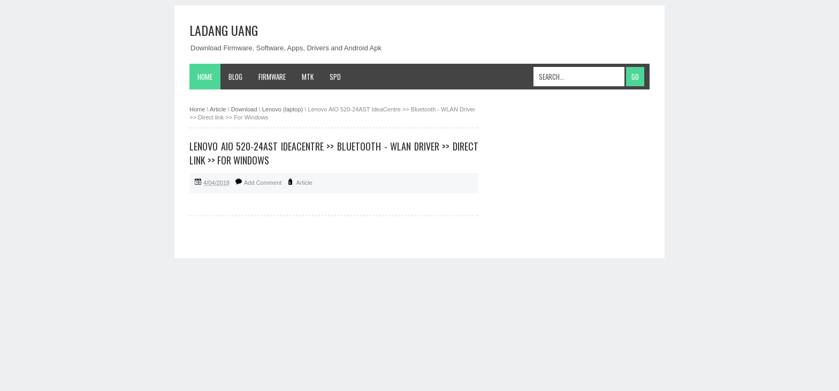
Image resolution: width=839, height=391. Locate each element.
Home (204, 76)
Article (304, 182)
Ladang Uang (223, 30)
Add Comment (262, 182)
